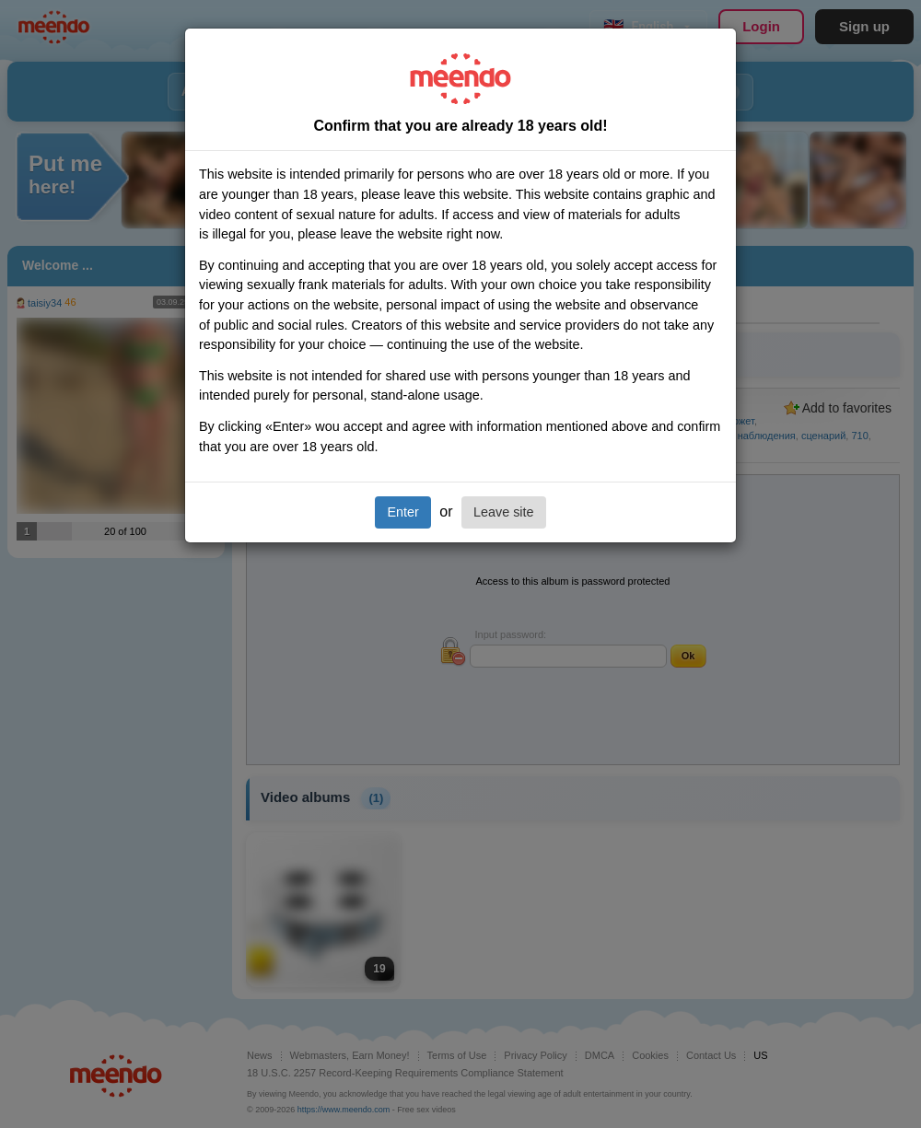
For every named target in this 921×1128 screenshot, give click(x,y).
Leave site (503, 512)
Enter (402, 512)
